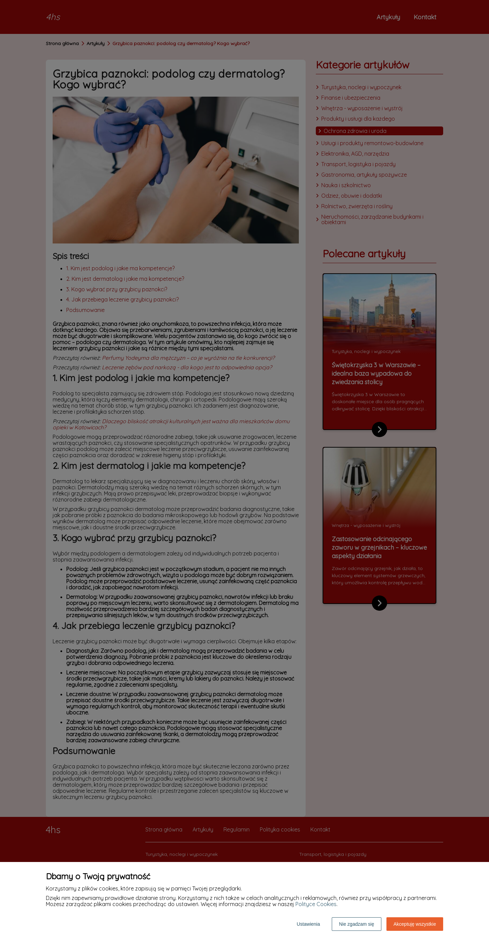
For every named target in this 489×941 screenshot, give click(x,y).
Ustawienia (308, 924)
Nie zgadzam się (356, 924)
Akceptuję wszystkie (415, 924)
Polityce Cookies (316, 904)
